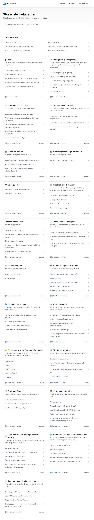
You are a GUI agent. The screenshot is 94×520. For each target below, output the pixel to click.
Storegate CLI (14, 185)
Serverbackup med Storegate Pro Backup (26, 350)
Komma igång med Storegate (66, 265)
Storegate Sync (14, 391)
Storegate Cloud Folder (18, 105)
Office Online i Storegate (64, 222)
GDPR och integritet (61, 350)
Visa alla (41, 97)
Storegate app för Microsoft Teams (23, 481)
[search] (48, 24)
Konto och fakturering (62, 391)
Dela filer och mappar (17, 304)
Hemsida (61, 3)
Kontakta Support (15, 265)
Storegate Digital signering (64, 60)
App (9, 60)
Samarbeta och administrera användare (70, 434)
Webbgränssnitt (60, 304)
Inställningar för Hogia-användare (67, 152)
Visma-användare (15, 152)
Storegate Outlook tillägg (64, 105)
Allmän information (14, 222)
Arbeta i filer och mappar (64, 185)
